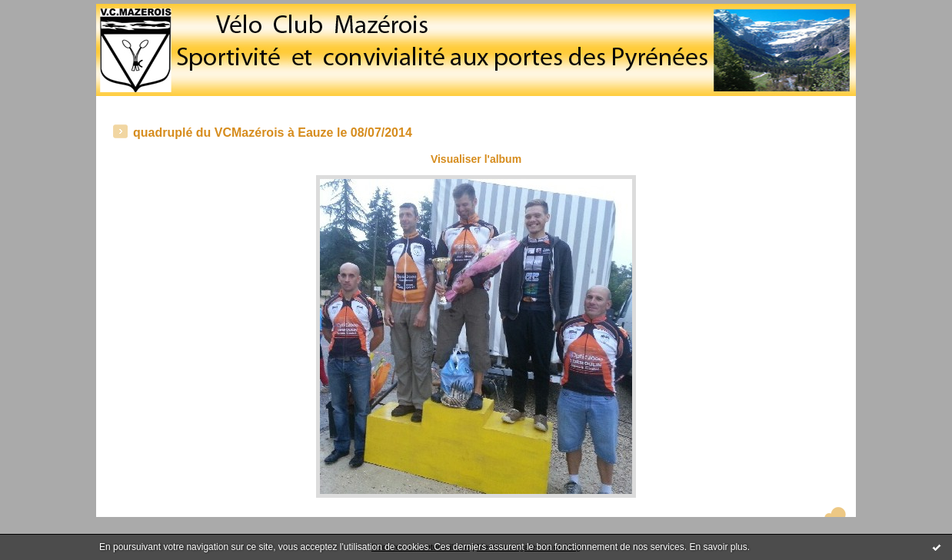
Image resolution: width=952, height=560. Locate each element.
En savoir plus (718, 547)
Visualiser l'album (476, 159)
